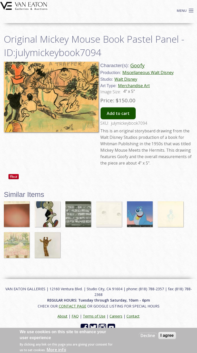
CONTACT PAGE (72, 306)
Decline (148, 335)
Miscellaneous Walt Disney (148, 72)
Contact (133, 316)
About (62, 316)
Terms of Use (94, 316)
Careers (116, 316)
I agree (167, 335)
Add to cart (118, 113)
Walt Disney (125, 79)
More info (56, 349)
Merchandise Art (134, 85)
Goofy (137, 65)
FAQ (75, 316)
